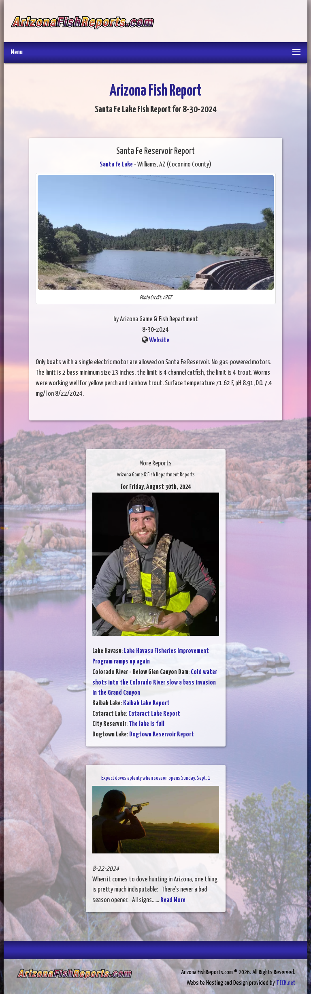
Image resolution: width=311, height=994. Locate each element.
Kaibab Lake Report (146, 703)
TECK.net (285, 983)
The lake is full (146, 724)
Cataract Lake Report (154, 713)
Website (159, 340)
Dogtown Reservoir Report (161, 734)
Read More (172, 900)
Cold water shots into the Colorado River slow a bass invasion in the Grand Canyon (154, 682)
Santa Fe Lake (116, 164)
